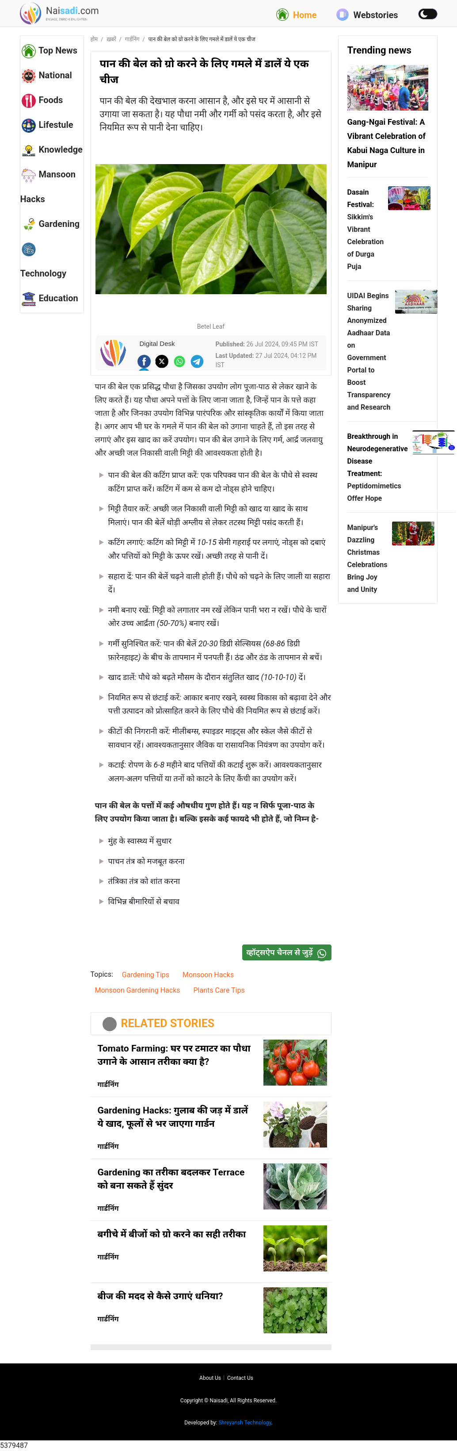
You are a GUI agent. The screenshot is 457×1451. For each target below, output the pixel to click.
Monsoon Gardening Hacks (137, 990)
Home (296, 14)
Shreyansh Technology (244, 1423)
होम (94, 39)
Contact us (240, 1378)
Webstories (367, 14)
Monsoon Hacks (208, 975)
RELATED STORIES (168, 1023)
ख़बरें (111, 39)
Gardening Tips (145, 975)
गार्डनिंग (132, 39)
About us (210, 1378)
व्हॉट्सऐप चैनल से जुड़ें (289, 952)
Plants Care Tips (219, 990)
